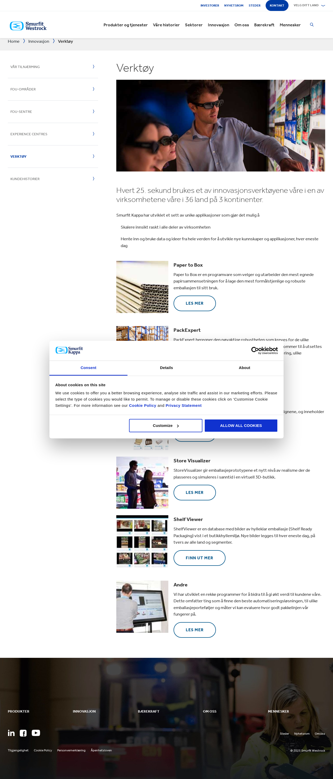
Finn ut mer (199, 557)
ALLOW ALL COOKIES (241, 425)
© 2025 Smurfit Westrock (307, 750)
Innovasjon (218, 24)
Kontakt (277, 5)
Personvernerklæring (71, 750)
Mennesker (290, 24)
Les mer (195, 303)
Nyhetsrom (234, 5)
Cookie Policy (142, 405)
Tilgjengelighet (18, 750)
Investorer (210, 5)
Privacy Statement (183, 405)
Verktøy (18, 156)
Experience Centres (28, 134)
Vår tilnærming (25, 67)
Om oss (241, 24)
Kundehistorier (25, 179)
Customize (166, 425)
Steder (254, 5)
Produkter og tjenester (126, 24)
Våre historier (166, 24)
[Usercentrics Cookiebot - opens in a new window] (255, 350)
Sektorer (194, 24)
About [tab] (244, 368)
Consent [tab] (89, 368)
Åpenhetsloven (101, 750)
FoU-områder (23, 89)
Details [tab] (166, 368)
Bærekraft (264, 24)
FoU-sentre (21, 111)
